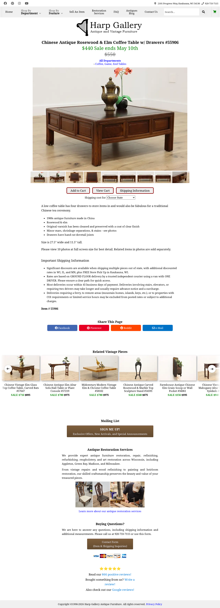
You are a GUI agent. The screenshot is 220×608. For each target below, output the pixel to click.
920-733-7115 (211, 3)
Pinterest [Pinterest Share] (94, 328)
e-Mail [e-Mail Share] (157, 328)
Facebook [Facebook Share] (62, 328)
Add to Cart (78, 191)
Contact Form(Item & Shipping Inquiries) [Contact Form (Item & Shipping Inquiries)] (110, 544)
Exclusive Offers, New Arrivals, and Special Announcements (110, 431)
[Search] (181, 11)
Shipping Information (135, 191)
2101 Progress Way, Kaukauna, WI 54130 (179, 3)
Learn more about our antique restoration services (110, 511)
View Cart (103, 191)
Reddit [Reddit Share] (126, 328)
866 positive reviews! (116, 574)
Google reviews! (123, 590)
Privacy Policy (154, 604)
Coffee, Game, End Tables (110, 64)
